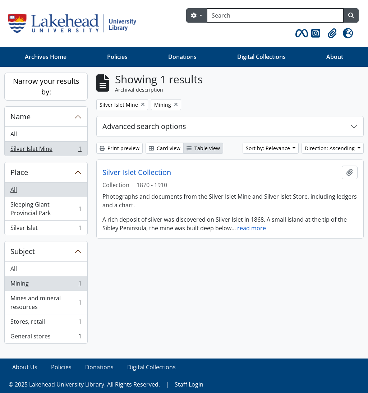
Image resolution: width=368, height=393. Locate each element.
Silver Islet (46, 229)
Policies (117, 57)
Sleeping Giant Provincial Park (46, 208)
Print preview (119, 148)
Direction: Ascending (330, 148)
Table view (203, 148)
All (13, 134)
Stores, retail (46, 323)
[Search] (275, 15)
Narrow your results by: (46, 86)
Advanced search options (144, 126)
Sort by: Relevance (268, 148)
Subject (22, 251)
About (334, 57)
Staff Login (189, 384)
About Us (24, 367)
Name (20, 116)
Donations (182, 57)
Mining (46, 285)
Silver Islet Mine (46, 150)
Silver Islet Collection (136, 172)
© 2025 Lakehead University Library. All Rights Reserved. (84, 384)
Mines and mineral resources (46, 302)
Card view (164, 148)
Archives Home (45, 57)
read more (251, 228)
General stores (46, 337)
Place (19, 172)
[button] (300, 33)
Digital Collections (261, 57)
